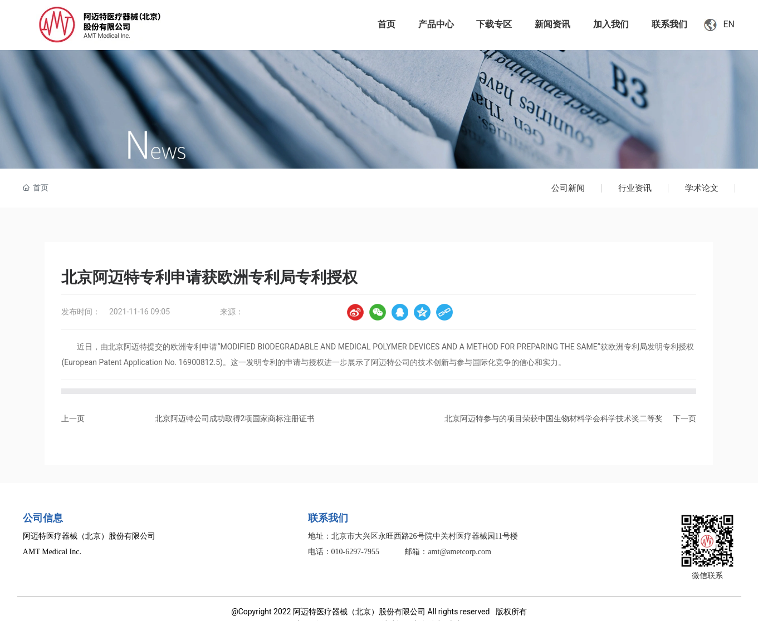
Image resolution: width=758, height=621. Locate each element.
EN (729, 24)
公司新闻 (568, 188)
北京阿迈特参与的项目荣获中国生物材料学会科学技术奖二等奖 (553, 418)
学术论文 (701, 188)
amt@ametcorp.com (459, 552)
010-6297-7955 (355, 552)
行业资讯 (635, 188)
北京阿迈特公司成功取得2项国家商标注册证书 (235, 418)
